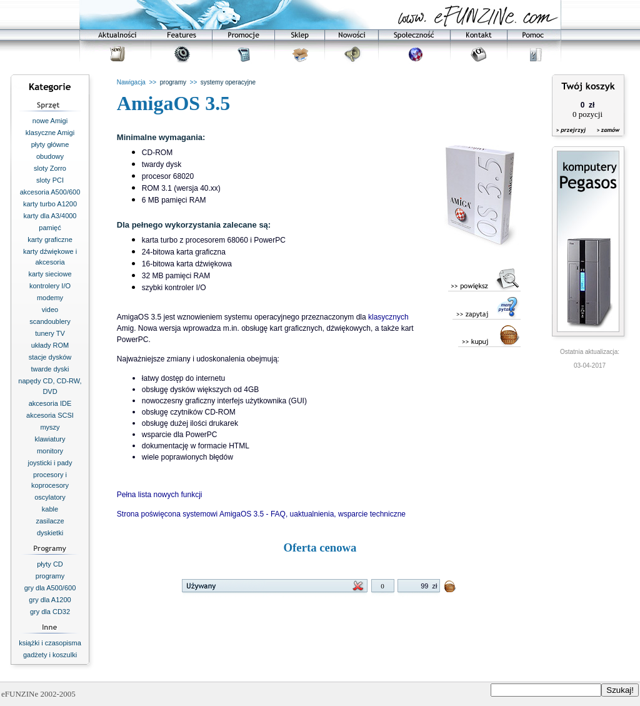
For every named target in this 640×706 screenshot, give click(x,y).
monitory (50, 451)
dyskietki (50, 533)
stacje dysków (50, 357)
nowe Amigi (50, 120)
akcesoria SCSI (50, 415)
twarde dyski (50, 369)
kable (50, 509)
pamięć (50, 227)
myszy (49, 427)
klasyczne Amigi (50, 132)
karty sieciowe (49, 274)
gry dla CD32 (50, 611)
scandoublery (49, 321)
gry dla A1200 (50, 599)
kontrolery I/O (50, 286)
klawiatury (50, 439)
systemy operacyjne (228, 82)
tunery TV (50, 333)
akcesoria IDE (50, 403)
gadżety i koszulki (50, 654)
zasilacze (50, 521)
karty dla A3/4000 (49, 215)
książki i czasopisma (50, 643)
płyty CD (50, 564)
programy (50, 576)
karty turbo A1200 (50, 204)
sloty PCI (50, 180)
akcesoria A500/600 (50, 192)
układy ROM (50, 345)
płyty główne (50, 144)
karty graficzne (50, 239)
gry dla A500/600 (50, 588)
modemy (50, 297)
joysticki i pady (50, 462)
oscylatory (50, 497)
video (50, 309)
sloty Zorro (50, 168)
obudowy (50, 156)
